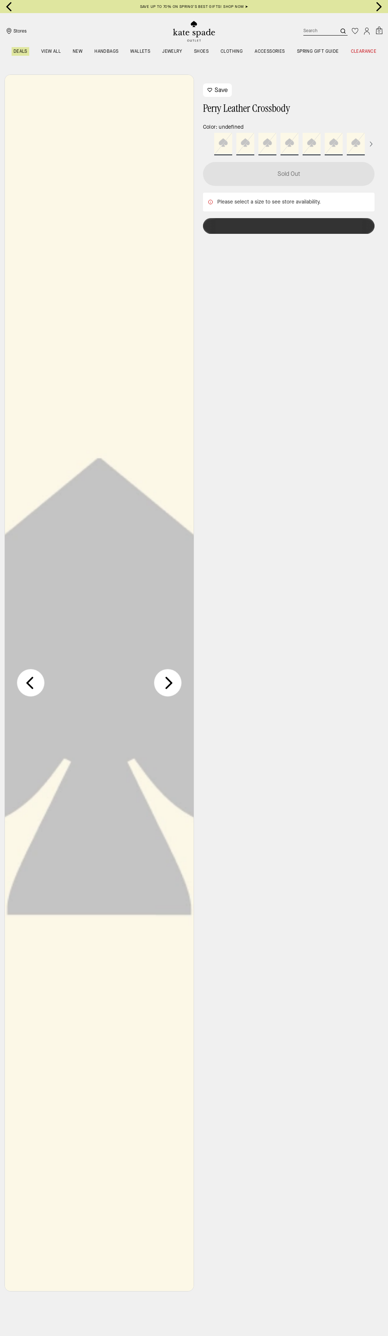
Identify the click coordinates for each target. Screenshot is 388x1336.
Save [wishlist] (217, 90)
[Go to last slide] (9, 7)
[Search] (313, 31)
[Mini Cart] (379, 31)
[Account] (367, 31)
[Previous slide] (31, 683)
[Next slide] (379, 7)
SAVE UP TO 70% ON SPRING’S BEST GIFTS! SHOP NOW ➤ (194, 6)
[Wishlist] (355, 31)
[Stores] (15, 31)
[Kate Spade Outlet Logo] (194, 31)
